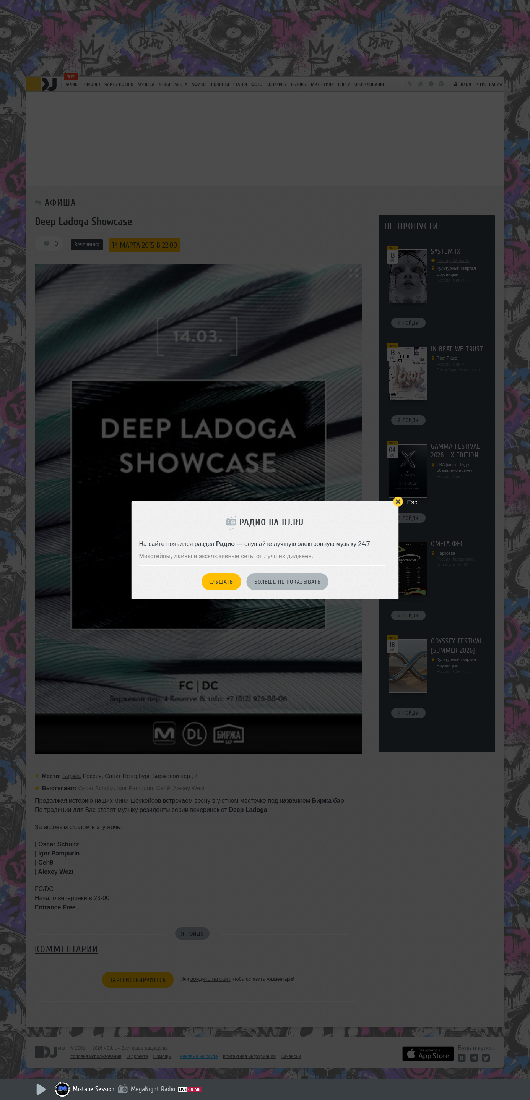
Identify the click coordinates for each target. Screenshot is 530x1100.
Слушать (221, 581)
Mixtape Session (94, 1089)
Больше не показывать (287, 581)
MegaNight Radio (153, 1089)
